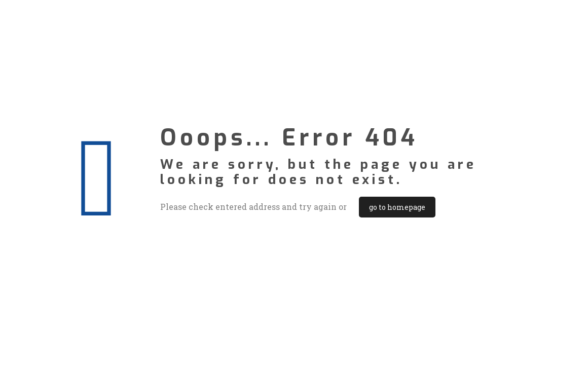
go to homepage (397, 207)
